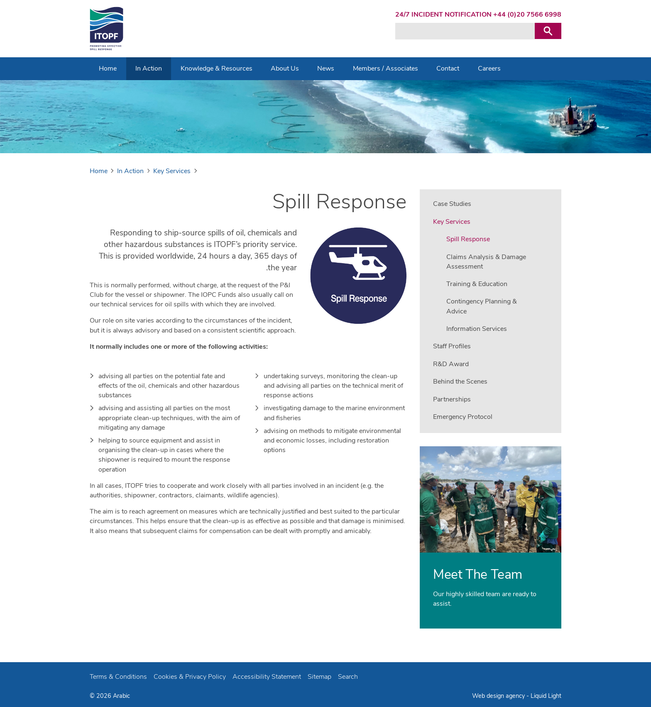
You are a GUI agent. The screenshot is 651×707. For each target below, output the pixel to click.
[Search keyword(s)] (465, 31)
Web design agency (499, 696)
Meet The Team (477, 574)
